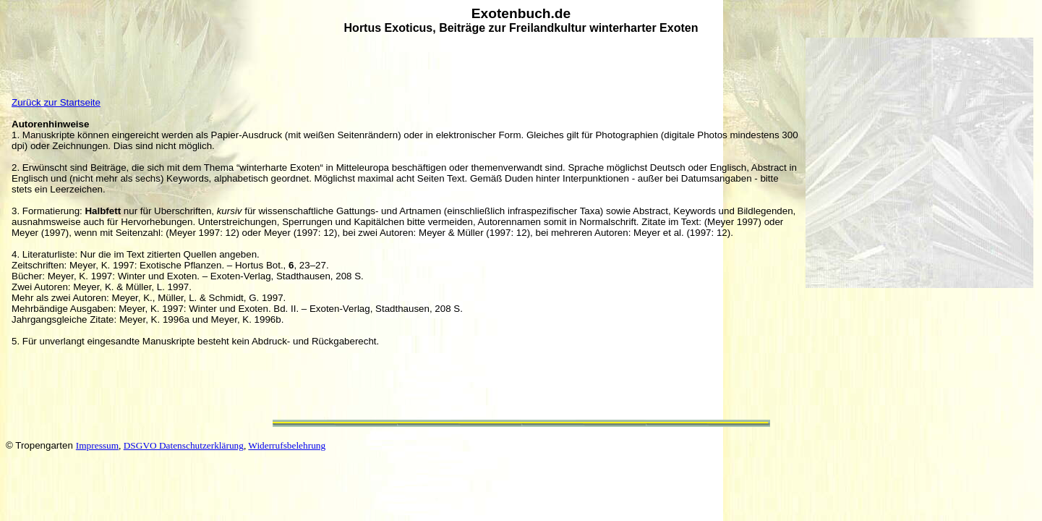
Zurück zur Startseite (56, 102)
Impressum (97, 445)
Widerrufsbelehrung (286, 445)
